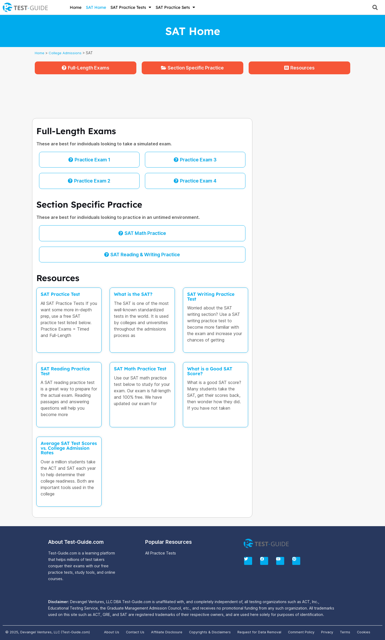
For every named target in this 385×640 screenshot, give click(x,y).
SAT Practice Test (61, 294)
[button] (375, 7)
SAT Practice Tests (130, 7)
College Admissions (66, 53)
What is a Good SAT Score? (210, 371)
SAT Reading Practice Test (66, 371)
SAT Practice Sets (175, 7)
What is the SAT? (133, 294)
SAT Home (96, 7)
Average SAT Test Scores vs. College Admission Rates (62, 447)
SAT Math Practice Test (140, 368)
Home (76, 7)
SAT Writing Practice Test (211, 296)
